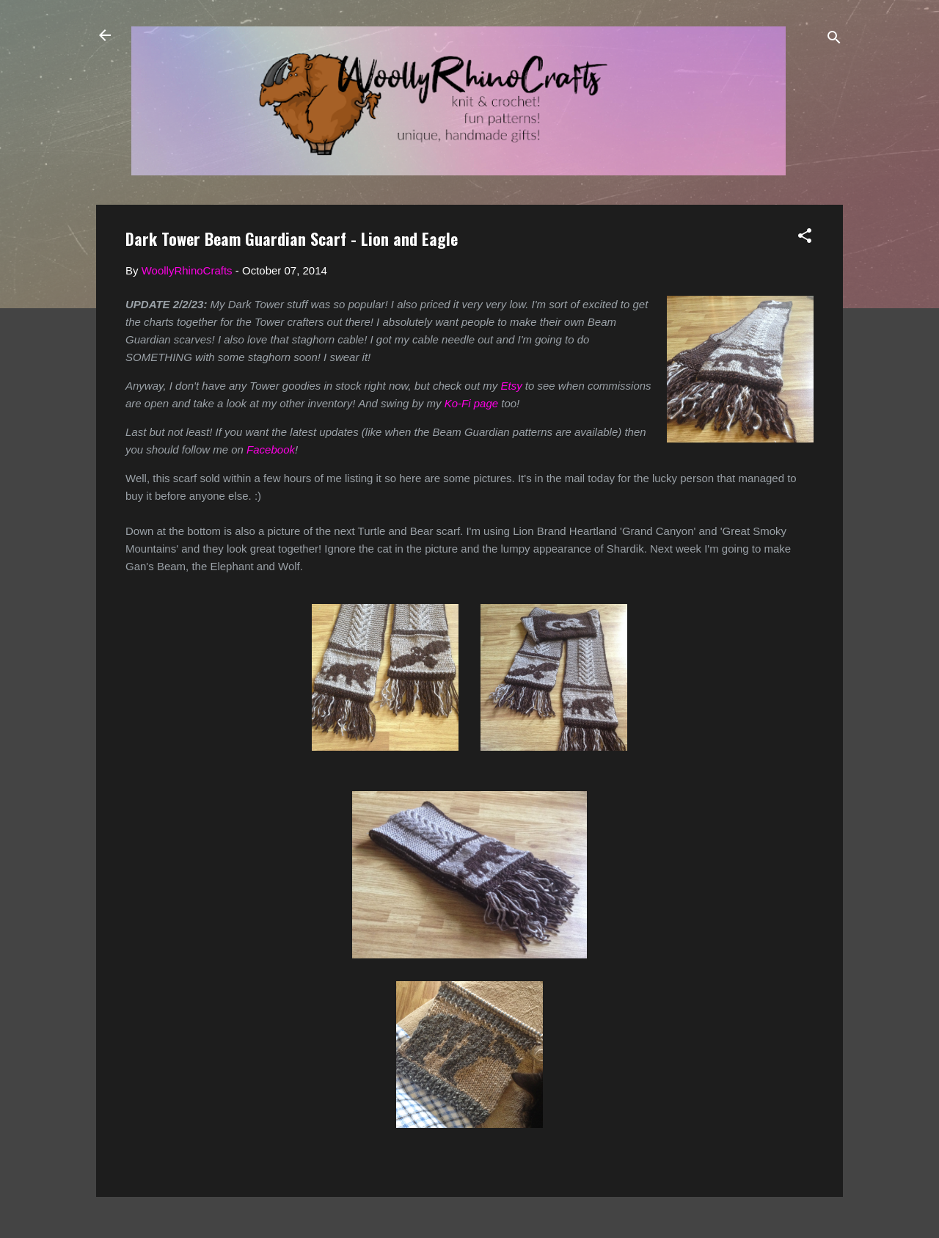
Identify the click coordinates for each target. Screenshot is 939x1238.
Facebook (270, 449)
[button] (805, 238)
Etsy (511, 385)
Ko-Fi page (471, 403)
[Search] (834, 40)
